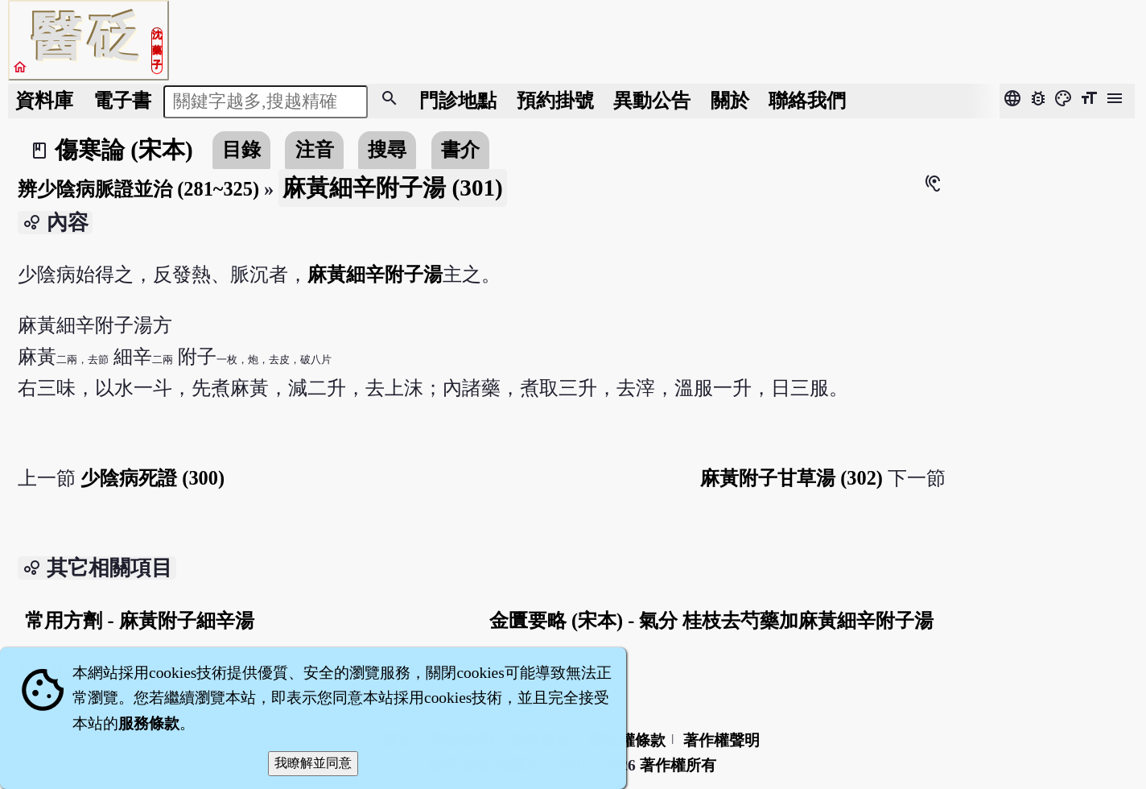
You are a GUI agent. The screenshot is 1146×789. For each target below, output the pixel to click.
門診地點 (458, 100)
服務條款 (148, 723)
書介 (460, 149)
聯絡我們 (807, 100)
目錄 (241, 149)
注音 (314, 149)
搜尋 (387, 149)
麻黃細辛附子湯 (375, 274)
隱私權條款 (627, 740)
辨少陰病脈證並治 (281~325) (138, 189)
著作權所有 (678, 765)
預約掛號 (555, 100)
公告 (651, 100)
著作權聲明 (721, 740)
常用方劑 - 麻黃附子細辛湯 (139, 620)
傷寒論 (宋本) (124, 150)
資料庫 (44, 100)
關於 (730, 100)
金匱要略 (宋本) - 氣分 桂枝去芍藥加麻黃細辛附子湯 (711, 620)
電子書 (122, 100)
